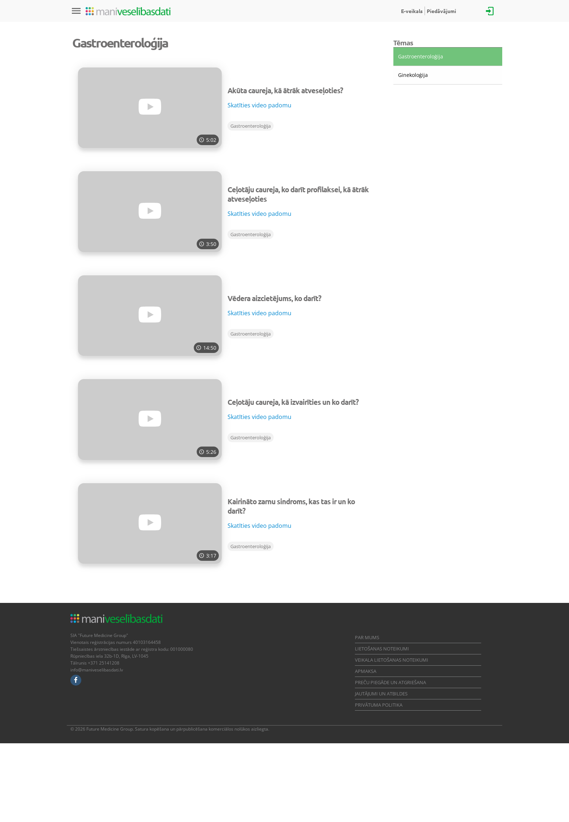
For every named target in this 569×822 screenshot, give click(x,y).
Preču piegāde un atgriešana (390, 761)
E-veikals (412, 11)
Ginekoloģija (413, 153)
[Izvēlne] (76, 11)
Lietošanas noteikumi (382, 727)
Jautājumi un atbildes (381, 772)
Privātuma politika (378, 783)
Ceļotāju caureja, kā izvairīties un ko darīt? (293, 480)
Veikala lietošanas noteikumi (391, 738)
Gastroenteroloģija (250, 204)
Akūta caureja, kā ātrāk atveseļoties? (285, 169)
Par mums (367, 716)
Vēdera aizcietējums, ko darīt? (274, 377)
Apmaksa (365, 750)
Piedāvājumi (441, 11)
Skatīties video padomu (259, 184)
